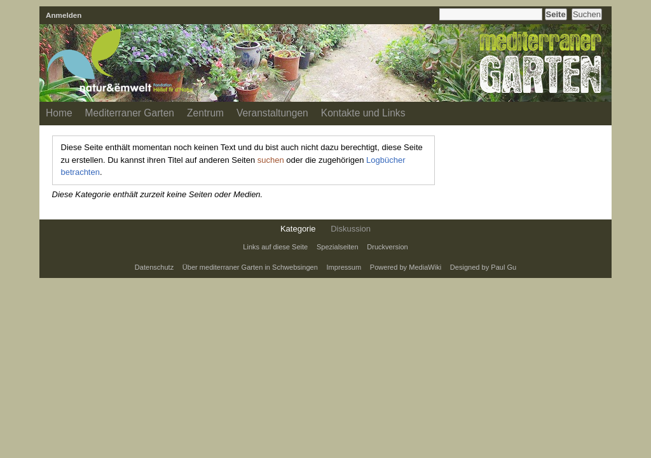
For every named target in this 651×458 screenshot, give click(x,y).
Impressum (344, 267)
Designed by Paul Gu (483, 267)
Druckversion (387, 247)
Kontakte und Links (363, 113)
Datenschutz (154, 267)
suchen (270, 160)
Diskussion (351, 228)
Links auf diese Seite (275, 247)
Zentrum (205, 113)
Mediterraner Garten (129, 113)
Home (59, 113)
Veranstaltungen (272, 113)
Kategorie (298, 228)
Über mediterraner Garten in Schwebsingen (250, 267)
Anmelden (64, 15)
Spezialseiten (338, 247)
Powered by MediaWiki (405, 267)
